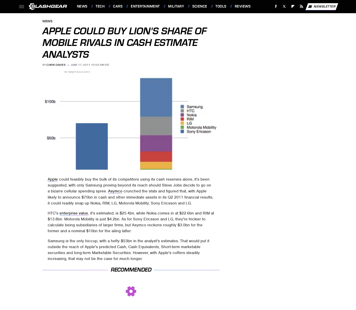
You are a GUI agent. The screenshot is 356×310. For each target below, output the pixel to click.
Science (199, 6)
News (82, 6)
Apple (53, 179)
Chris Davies (56, 64)
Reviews (243, 6)
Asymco (115, 191)
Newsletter (321, 7)
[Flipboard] (293, 6)
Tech (100, 6)
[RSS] (301, 6)
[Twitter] (284, 6)
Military (176, 6)
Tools (220, 6)
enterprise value (73, 213)
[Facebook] (275, 6)
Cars (117, 6)
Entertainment (145, 6)
